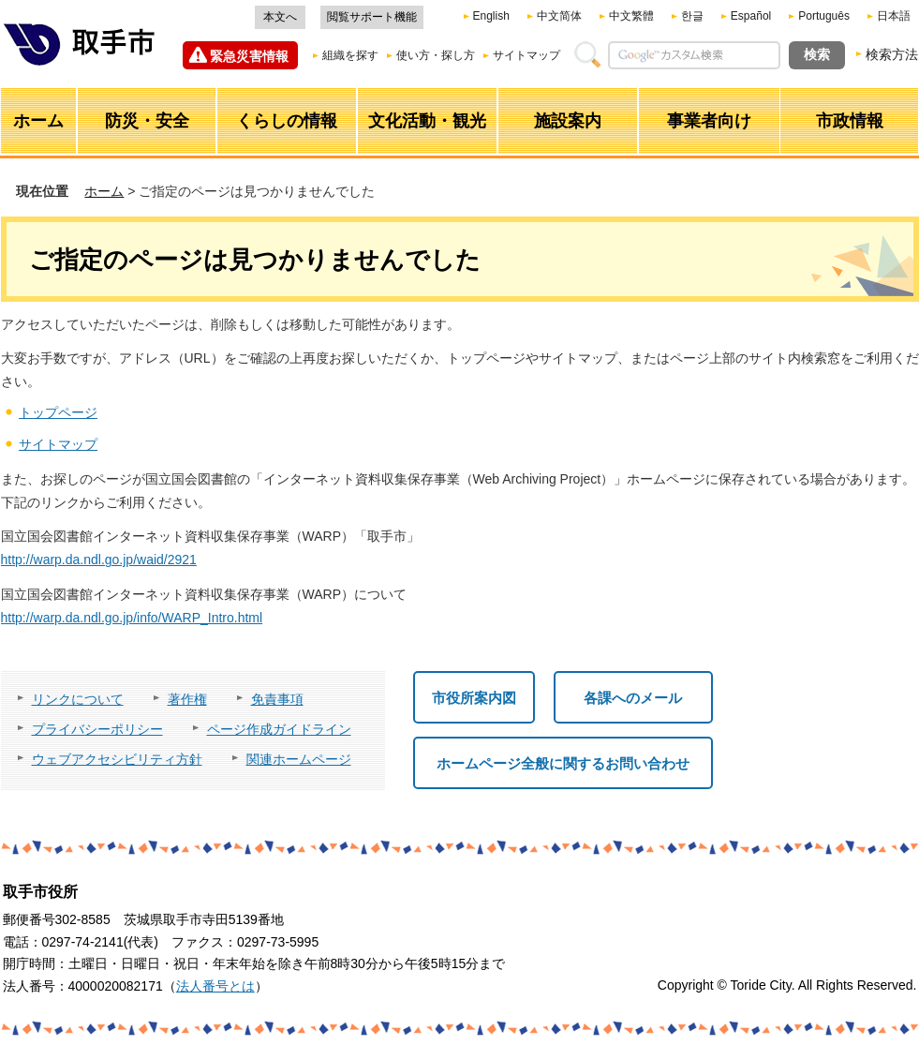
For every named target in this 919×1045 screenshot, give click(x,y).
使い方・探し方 (435, 55)
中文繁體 (631, 15)
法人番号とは (215, 985)
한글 (692, 15)
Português (824, 15)
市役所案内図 (474, 698)
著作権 (187, 699)
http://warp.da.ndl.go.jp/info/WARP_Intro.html (132, 617)
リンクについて (78, 699)
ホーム (104, 191)
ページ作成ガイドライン (279, 729)
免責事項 (277, 699)
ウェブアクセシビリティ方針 (117, 759)
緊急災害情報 (249, 56)
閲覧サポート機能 (372, 16)
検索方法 (892, 54)
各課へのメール (633, 698)
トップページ (58, 412)
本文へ (280, 16)
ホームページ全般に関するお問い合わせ (563, 763)
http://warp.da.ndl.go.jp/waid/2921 (99, 559)
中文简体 (559, 15)
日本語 (894, 15)
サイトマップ (526, 55)
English (491, 15)
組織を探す (350, 55)
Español (751, 15)
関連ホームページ (298, 759)
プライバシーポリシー (97, 729)
